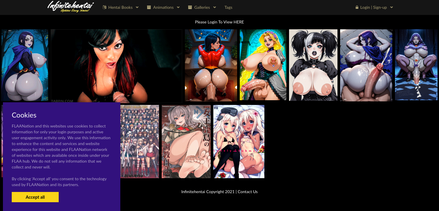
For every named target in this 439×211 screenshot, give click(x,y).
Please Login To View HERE (219, 21)
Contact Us (248, 191)
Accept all (35, 197)
